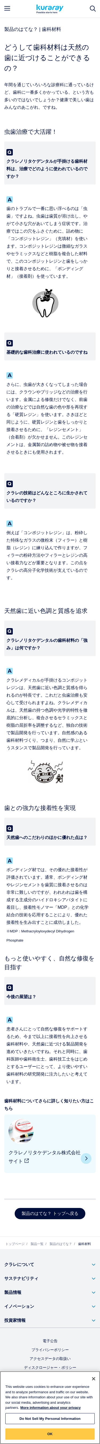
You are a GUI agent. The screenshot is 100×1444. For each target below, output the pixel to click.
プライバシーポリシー (50, 1350)
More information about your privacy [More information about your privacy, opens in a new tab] (50, 1408)
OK (50, 1434)
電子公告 (50, 1341)
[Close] (93, 1379)
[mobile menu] (7, 8)
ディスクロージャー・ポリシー (50, 1367)
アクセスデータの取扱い (50, 1358)
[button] (50, 1265)
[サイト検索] (93, 8)
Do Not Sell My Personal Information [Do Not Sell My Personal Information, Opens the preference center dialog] (50, 1419)
